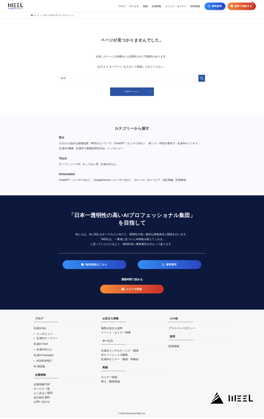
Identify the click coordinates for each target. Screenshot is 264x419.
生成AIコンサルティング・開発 (120, 351)
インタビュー (44, 335)
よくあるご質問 (43, 394)
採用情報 (173, 347)
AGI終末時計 (44, 361)
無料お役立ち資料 (112, 329)
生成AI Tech (41, 344)
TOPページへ (132, 91)
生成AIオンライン (47, 339)
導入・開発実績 (110, 382)
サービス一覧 (42, 390)
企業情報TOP (42, 385)
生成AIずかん (44, 350)
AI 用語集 (39, 367)
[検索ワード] (132, 78)
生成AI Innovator (44, 356)
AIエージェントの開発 (114, 356)
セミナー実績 (109, 378)
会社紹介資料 (42, 398)
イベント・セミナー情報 (116, 333)
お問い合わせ (42, 402)
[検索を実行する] (201, 78)
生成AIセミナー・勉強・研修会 (120, 360)
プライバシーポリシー (181, 329)
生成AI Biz (40, 329)
